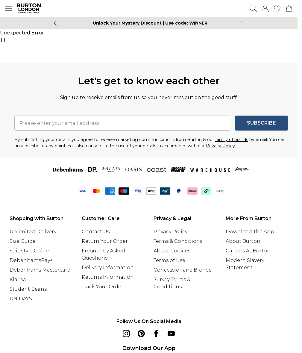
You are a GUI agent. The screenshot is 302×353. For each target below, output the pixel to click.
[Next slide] (242, 23)
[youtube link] (171, 333)
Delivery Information (108, 267)
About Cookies (172, 251)
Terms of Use (169, 260)
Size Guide (23, 241)
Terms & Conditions (178, 241)
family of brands (231, 139)
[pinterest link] (141, 333)
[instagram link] (126, 333)
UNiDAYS (21, 299)
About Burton (243, 241)
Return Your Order (105, 241)
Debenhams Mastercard (40, 270)
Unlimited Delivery (33, 231)
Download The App (250, 231)
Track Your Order (102, 287)
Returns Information (108, 277)
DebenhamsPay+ (31, 260)
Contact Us (96, 231)
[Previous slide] (55, 23)
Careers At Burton (248, 251)
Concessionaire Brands (182, 270)
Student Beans (28, 289)
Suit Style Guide (29, 251)
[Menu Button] (8, 8)
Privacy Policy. (221, 146)
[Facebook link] (156, 333)
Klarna (18, 279)
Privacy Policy (170, 231)
